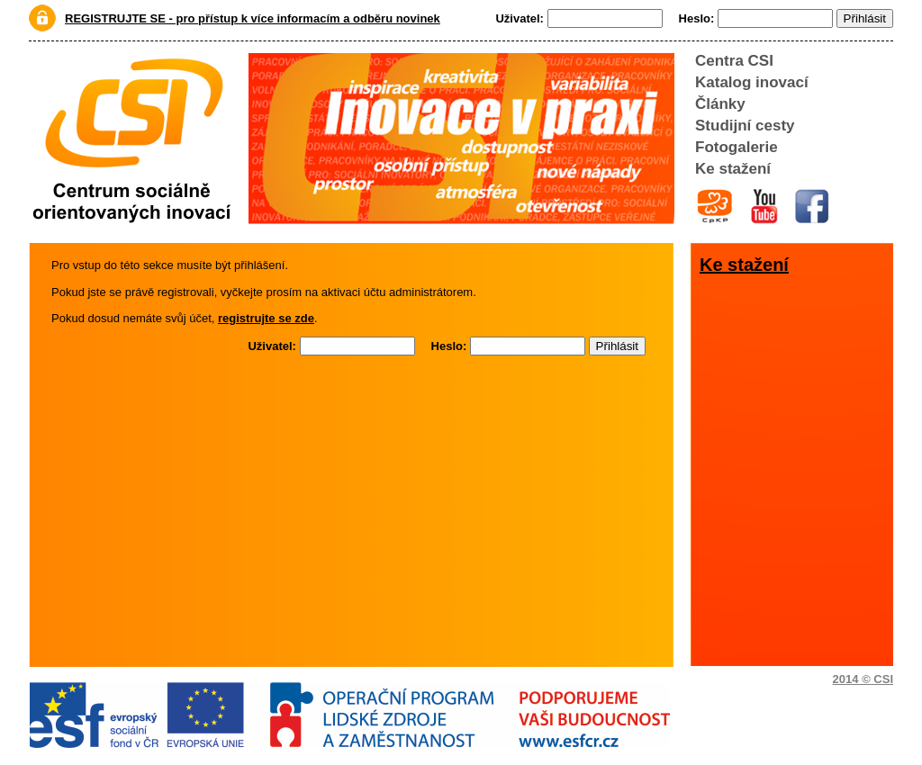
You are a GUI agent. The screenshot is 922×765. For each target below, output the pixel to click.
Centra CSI (734, 60)
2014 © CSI (863, 679)
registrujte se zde (266, 318)
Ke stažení (733, 168)
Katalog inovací (752, 82)
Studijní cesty (745, 125)
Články (720, 103)
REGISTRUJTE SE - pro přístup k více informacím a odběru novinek (252, 18)
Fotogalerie (736, 147)
